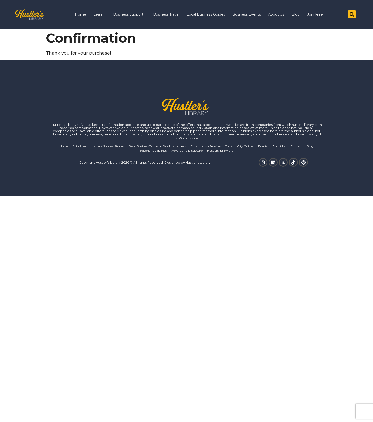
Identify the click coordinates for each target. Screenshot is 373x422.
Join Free (315, 14)
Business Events (246, 14)
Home (80, 14)
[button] (352, 14)
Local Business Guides (206, 14)
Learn (99, 14)
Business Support (129, 14)
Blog (296, 14)
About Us (276, 14)
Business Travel (166, 14)
